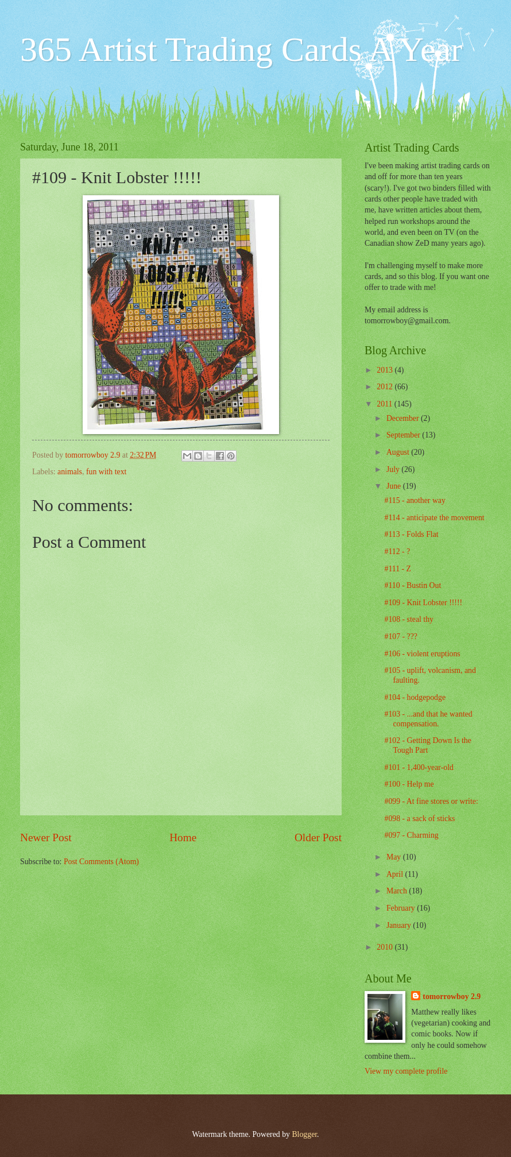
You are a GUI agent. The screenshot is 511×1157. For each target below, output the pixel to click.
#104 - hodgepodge (415, 697)
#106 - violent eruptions (422, 653)
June (394, 486)
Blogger (304, 1134)
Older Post (318, 837)
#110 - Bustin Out (412, 585)
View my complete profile (406, 1071)
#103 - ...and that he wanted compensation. (428, 719)
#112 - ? (397, 551)
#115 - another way (414, 500)
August (398, 452)
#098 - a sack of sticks (419, 818)
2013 (385, 370)
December (403, 418)
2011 (385, 404)
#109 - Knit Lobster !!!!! (423, 602)
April (395, 874)
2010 (385, 947)
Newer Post (46, 837)
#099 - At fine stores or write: (431, 801)
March (397, 891)
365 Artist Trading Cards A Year (241, 49)
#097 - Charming (411, 835)
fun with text (106, 471)
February (401, 908)
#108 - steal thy (408, 619)
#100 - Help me (408, 784)
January (399, 925)
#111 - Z (397, 568)
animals (69, 471)
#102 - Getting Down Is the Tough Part (427, 745)
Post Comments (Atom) (101, 861)
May (394, 857)
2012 (385, 386)
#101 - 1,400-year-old (418, 767)
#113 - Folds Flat (411, 534)
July (393, 469)
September (404, 435)
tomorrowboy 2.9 (452, 996)
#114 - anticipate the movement (434, 517)
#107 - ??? (400, 636)
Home (182, 837)
